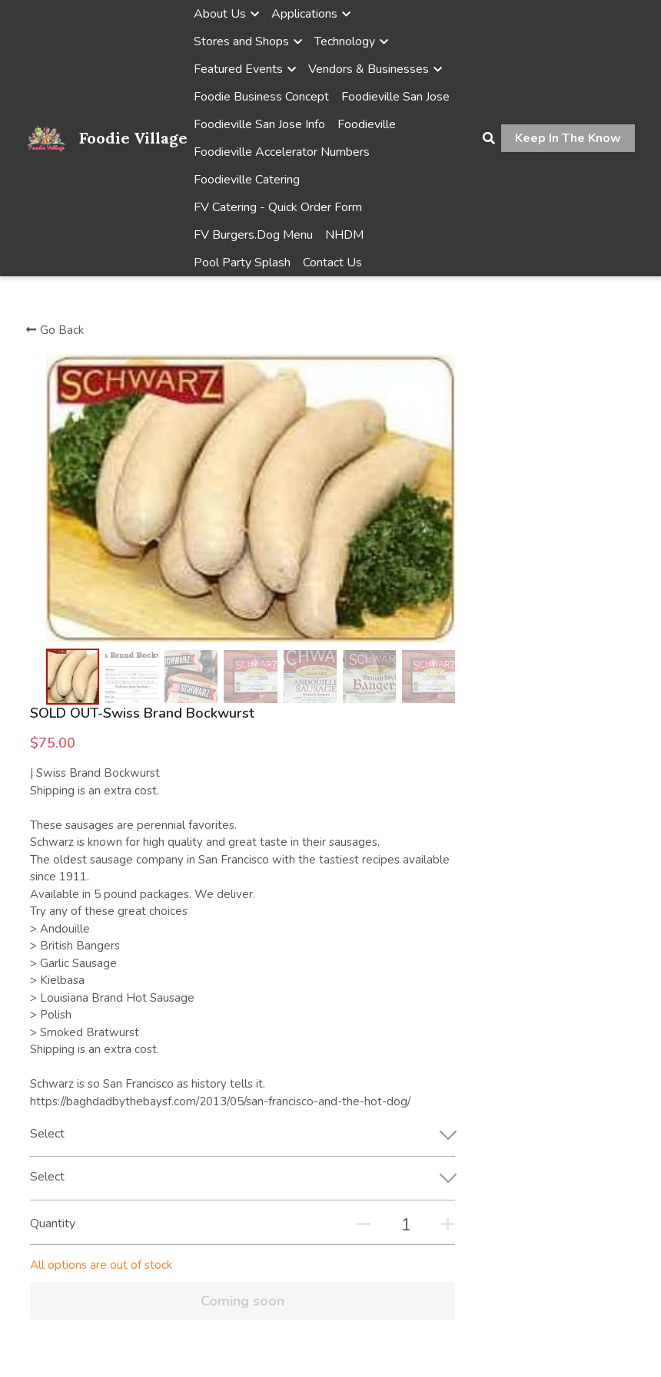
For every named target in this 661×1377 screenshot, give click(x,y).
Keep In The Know (568, 138)
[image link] (46, 137)
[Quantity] (506, 907)
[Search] (489, 138)
